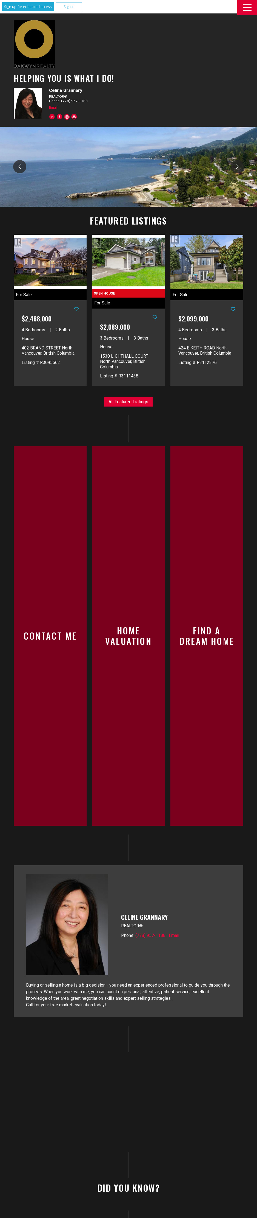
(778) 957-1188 (150, 841)
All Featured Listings (128, 401)
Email (53, 107)
